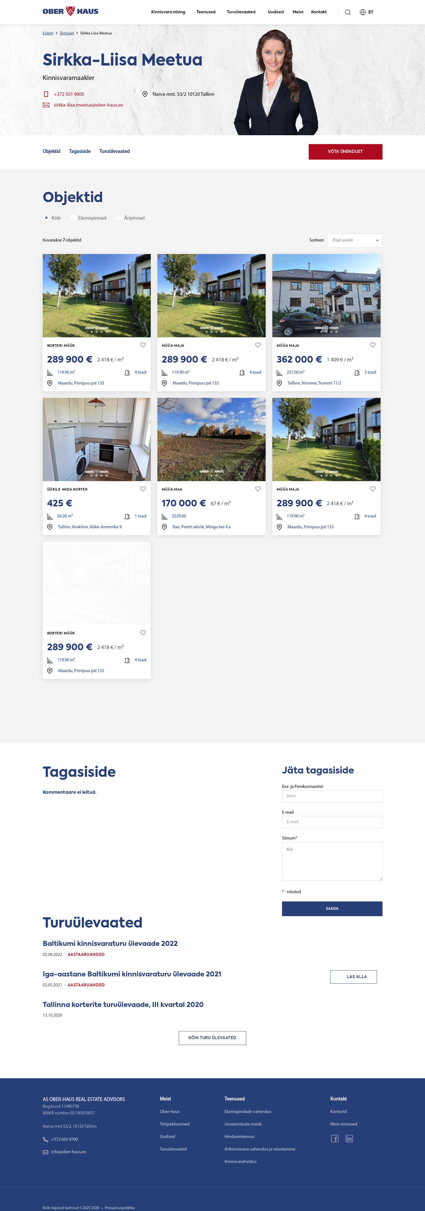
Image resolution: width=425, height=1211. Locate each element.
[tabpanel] (97, 295)
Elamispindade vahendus (264, 1111)
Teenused (208, 12)
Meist (298, 12)
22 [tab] (106, 332)
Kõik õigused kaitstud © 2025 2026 (71, 1207)
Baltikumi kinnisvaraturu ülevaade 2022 (110, 943)
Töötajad (67, 33)
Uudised (276, 12)
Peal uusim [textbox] (343, 240)
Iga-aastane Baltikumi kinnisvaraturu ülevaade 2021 (132, 973)
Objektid (51, 151)
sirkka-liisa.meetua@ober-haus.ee (88, 105)
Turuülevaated (243, 12)
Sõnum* (332, 857)
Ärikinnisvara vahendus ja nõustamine (276, 1148)
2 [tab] (91, 332)
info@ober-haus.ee (62, 1151)
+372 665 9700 (57, 1139)
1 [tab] (86, 332)
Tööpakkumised (183, 1123)
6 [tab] (106, 475)
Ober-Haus (178, 1111)
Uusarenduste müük (259, 1123)
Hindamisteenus (256, 1136)
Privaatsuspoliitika (120, 1207)
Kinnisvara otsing (170, 12)
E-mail (288, 812)
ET (369, 12)
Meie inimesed (368, 1123)
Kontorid (363, 1111)
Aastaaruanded (86, 954)
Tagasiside (79, 151)
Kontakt (321, 12)
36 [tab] (336, 332)
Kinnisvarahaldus (257, 1161)
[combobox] (355, 240)
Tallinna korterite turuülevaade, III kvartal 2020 (123, 1004)
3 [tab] (96, 332)
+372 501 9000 (69, 94)
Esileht (48, 33)
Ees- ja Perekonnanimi (302, 786)
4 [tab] (101, 332)
